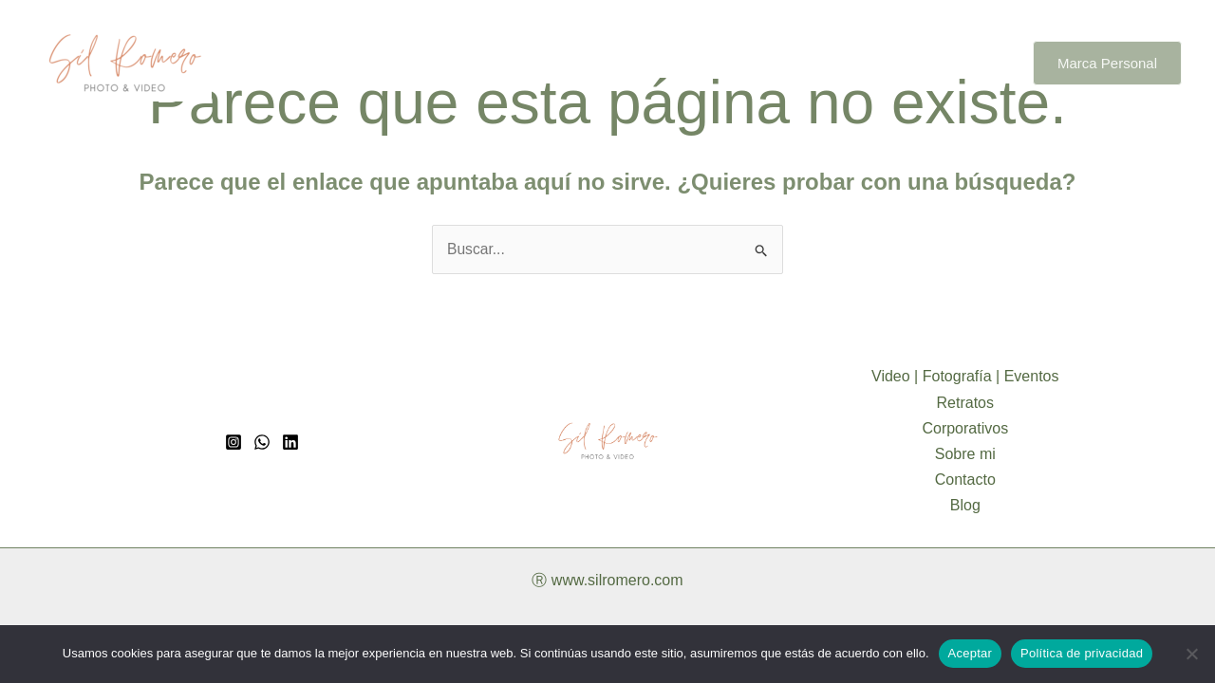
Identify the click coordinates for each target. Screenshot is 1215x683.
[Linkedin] (290, 443)
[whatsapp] (262, 443)
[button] (1107, 63)
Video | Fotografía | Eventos (457, 63)
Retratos (610, 63)
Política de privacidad (1081, 653)
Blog (983, 63)
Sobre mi (816, 63)
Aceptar (970, 653)
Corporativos (712, 63)
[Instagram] (233, 443)
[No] (1191, 653)
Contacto (907, 63)
